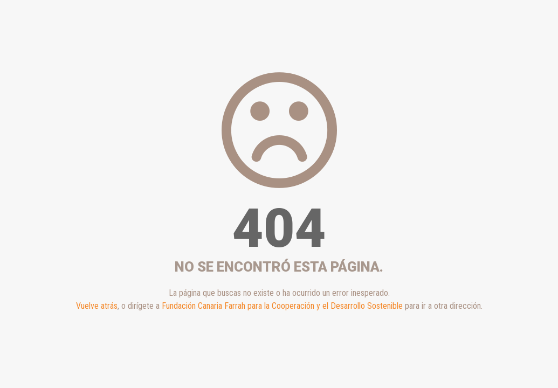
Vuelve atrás (97, 306)
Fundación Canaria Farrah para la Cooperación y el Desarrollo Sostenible (282, 306)
